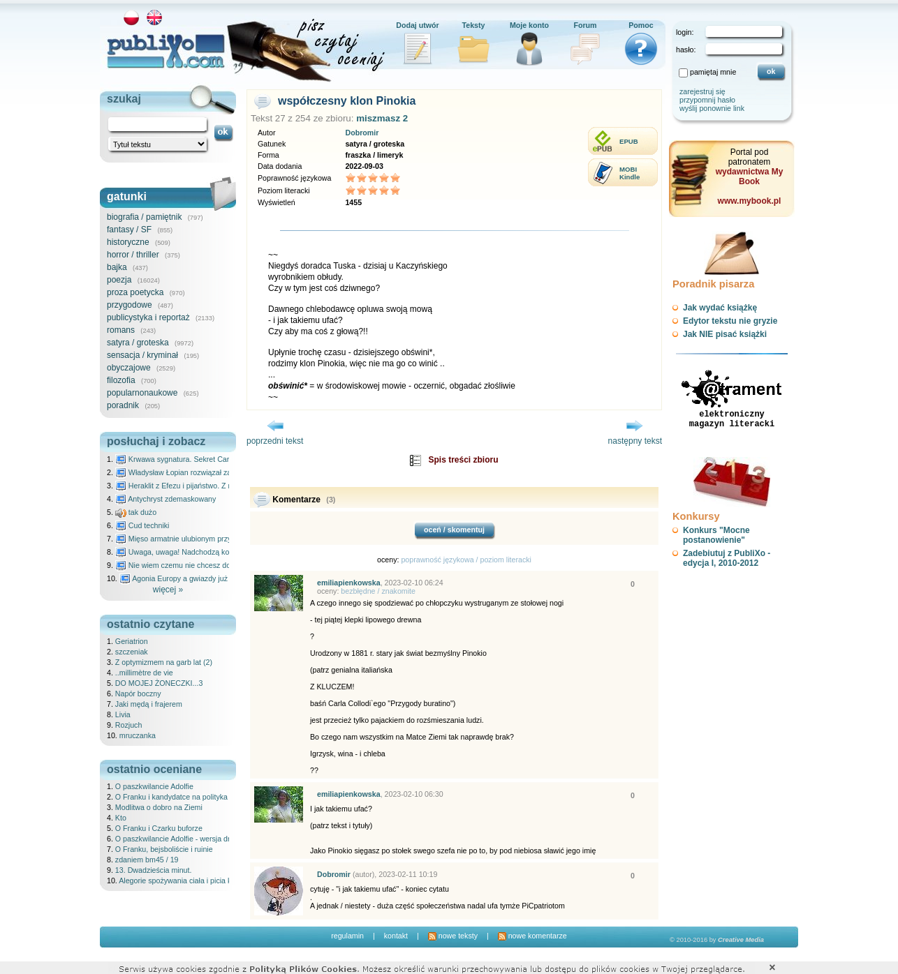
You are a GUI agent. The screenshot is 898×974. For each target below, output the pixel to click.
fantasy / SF (129, 229)
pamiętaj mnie (713, 72)
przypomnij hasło (707, 100)
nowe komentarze (532, 935)
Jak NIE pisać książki (725, 334)
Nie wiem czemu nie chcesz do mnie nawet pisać (202, 565)
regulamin (347, 935)
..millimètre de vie (144, 672)
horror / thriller (133, 255)
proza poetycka (135, 292)
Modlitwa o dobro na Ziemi (159, 807)
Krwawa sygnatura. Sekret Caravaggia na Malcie (202, 459)
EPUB (628, 141)
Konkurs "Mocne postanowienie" (716, 535)
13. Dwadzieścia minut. (153, 870)
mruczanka (137, 735)
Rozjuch (128, 725)
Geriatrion (131, 641)
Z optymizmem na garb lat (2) (163, 662)
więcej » (168, 589)
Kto (120, 818)
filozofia (121, 380)
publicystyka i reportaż (148, 317)
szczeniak (131, 651)
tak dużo (135, 512)
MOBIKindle (629, 173)
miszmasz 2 (382, 118)
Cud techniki (142, 525)
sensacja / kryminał (142, 355)
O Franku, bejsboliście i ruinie (164, 849)
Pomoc (641, 25)
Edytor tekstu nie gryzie (730, 321)
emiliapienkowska (349, 582)
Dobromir (361, 132)
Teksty (473, 25)
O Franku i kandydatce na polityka (171, 797)
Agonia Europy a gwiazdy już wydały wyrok (196, 578)
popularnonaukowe (142, 393)
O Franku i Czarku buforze (159, 828)
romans (121, 330)
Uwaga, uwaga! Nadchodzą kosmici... (184, 552)
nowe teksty (453, 935)
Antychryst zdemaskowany (165, 499)
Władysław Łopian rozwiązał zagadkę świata (195, 472)
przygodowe (129, 305)
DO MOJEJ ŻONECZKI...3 (159, 683)
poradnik (123, 405)
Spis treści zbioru (463, 460)
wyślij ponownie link (711, 108)
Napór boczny (138, 693)
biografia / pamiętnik (144, 217)
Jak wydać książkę (720, 308)
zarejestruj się (702, 91)
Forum (584, 25)
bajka (117, 267)
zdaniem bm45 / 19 (147, 859)
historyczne (128, 242)
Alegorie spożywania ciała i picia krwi (180, 880)
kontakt (396, 935)
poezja (119, 280)
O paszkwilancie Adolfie (154, 786)
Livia (123, 714)
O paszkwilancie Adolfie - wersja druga (178, 838)
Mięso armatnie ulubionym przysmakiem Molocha (203, 538)
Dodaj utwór (417, 25)
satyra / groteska (138, 342)
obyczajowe (129, 368)
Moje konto (529, 25)
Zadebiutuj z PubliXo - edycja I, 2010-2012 (726, 558)
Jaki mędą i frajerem (148, 704)
